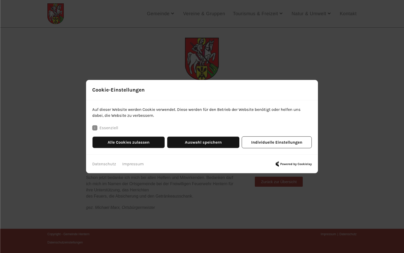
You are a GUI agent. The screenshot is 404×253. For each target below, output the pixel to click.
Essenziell (105, 127)
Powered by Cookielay (293, 164)
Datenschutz (104, 163)
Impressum (133, 163)
